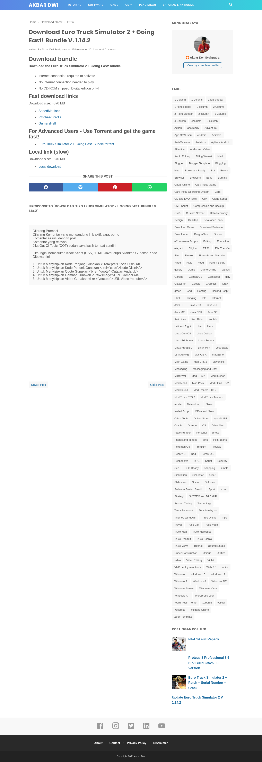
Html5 (177, 298)
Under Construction (185, 553)
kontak (213, 319)
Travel (178, 524)
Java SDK (196, 312)
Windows (179, 574)
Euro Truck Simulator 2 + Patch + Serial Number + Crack (207, 683)
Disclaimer (162, 743)
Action (178, 127)
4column (196, 120)
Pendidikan (147, 4)
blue (177, 170)
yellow (221, 602)
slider (212, 475)
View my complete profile (202, 65)
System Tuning (183, 503)
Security (222, 460)
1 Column (180, 99)
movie (178, 404)
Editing (207, 241)
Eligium (193, 248)
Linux (210, 326)
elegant (178, 248)
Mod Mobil (180, 383)
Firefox (189, 255)
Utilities (221, 553)
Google (196, 283)
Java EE (179, 305)
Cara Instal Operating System (191, 191)
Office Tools (181, 418)
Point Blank (220, 439)
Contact (114, 743)
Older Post (157, 385)
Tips (224, 517)
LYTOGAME (181, 354)
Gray (225, 283)
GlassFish (180, 283)
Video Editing (194, 560)
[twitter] (80, 188)
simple (224, 468)
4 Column (180, 120)
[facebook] (46, 188)
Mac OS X (200, 354)
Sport (212, 489)
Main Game (181, 361)
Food (201, 262)
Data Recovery (219, 213)
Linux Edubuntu (183, 340)
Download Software (211, 227)
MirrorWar (180, 375)
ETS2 (206, 248)
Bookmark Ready (195, 170)
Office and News (205, 411)
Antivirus (200, 142)
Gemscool (214, 276)
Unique (207, 553)
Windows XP (182, 595)
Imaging (191, 298)
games (226, 269)
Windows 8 (199, 581)
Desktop (193, 220)
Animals (216, 135)
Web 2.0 (211, 567)
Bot (213, 170)
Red (193, 453)
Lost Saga (222, 347)
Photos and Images (185, 439)
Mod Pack (198, 383)
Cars (217, 191)
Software (95, 4)
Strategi (179, 496)
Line (199, 326)
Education (223, 241)
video (177, 560)
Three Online (208, 517)
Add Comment (107, 50)
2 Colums (218, 106)
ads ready (193, 127)
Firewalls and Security (212, 255)
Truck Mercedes (201, 531)
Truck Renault (182, 538)
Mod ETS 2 (198, 375)
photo (215, 432)
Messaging (180, 368)
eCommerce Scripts (186, 241)
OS (127, 4)
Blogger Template (199, 163)
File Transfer (222, 248)
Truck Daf (193, 524)
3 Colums (220, 113)
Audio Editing (182, 156)
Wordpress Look (204, 595)
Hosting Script (220, 290)
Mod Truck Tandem (211, 397)
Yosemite (179, 609)
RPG (197, 460)
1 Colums (197, 99)
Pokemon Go (182, 446)
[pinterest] (115, 188)
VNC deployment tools (187, 567)
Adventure (210, 127)
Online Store (201, 418)
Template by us (208, 510)
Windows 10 (198, 574)
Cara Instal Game (205, 184)
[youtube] (162, 729)
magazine (218, 354)
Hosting (201, 290)
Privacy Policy (137, 743)
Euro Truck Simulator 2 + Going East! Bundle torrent (76, 145)
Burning (222, 177)
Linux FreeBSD (183, 347)
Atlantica (179, 149)
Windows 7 (180, 581)
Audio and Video (200, 149)
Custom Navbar (195, 213)
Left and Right (182, 326)
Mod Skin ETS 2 (219, 383)
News (209, 404)
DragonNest (201, 234)
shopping (209, 468)
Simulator (198, 475)
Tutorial (74, 4)
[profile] (202, 52)
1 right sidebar (182, 106)
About (97, 743)
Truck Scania (204, 538)
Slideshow (180, 482)
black (220, 156)
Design (178, 220)
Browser (179, 177)
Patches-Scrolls (49, 118)
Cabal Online (182, 184)
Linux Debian (204, 333)
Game (114, 4)
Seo (176, 468)
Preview (216, 446)
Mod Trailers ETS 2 (205, 390)
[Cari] (230, 6)
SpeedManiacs (49, 112)
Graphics (211, 283)
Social (195, 482)
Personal (201, 432)
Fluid (189, 262)
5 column (212, 120)
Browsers (195, 177)
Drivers (218, 234)
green (177, 290)
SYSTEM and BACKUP (203, 496)
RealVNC (179, 453)
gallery (178, 269)
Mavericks (218, 361)
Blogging (220, 163)
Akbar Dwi (43, 5)
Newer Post (38, 385)
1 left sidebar (215, 99)
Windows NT (219, 581)
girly (227, 276)
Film (177, 255)
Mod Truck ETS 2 (184, 397)
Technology (204, 503)
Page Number (182, 432)
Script (208, 460)
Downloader (181, 234)
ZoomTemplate (183, 616)
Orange (192, 425)
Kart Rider (197, 319)
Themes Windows (184, 517)
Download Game (184, 227)
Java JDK (195, 305)
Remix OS (207, 453)
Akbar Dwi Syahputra (54, 50)
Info (204, 298)
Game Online (208, 269)
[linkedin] (146, 729)
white (225, 567)
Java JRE (212, 305)
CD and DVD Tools (185, 198)
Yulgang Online (200, 609)
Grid (189, 290)
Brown (224, 170)
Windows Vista (208, 588)
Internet (216, 298)
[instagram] (116, 729)
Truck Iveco (211, 524)
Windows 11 (218, 574)
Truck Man (180, 531)
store (223, 489)
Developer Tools (212, 220)
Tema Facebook (183, 510)
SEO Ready (192, 468)
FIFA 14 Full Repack (203, 639)
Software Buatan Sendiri (188, 489)
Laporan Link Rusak (178, 4)
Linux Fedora (206, 340)
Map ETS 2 (200, 361)
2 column (202, 106)
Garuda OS (195, 276)
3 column (203, 113)
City (204, 198)
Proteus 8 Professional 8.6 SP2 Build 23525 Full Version (208, 663)
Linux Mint (204, 347)
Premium (200, 446)
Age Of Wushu (183, 135)
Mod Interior (217, 375)
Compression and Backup (208, 205)
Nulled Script (182, 411)
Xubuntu (207, 602)
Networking (193, 404)
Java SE (212, 312)
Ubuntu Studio (216, 545)
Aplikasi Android (220, 142)
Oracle (178, 425)
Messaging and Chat (205, 368)
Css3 (177, 213)
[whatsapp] (149, 188)
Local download (49, 167)
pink (205, 439)
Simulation (180, 475)
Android (201, 135)
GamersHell (47, 124)
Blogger (179, 163)
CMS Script (181, 205)
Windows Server (184, 588)
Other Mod (217, 425)
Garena (178, 276)
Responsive (181, 460)
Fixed (177, 262)
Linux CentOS (182, 333)
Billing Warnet (204, 156)
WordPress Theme (185, 602)
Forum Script (217, 262)
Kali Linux (180, 319)
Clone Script (219, 198)
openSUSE (220, 418)
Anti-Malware (182, 142)
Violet (210, 560)
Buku (209, 177)
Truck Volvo (181, 545)
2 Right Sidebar (183, 113)
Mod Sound (181, 390)
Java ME (179, 312)
